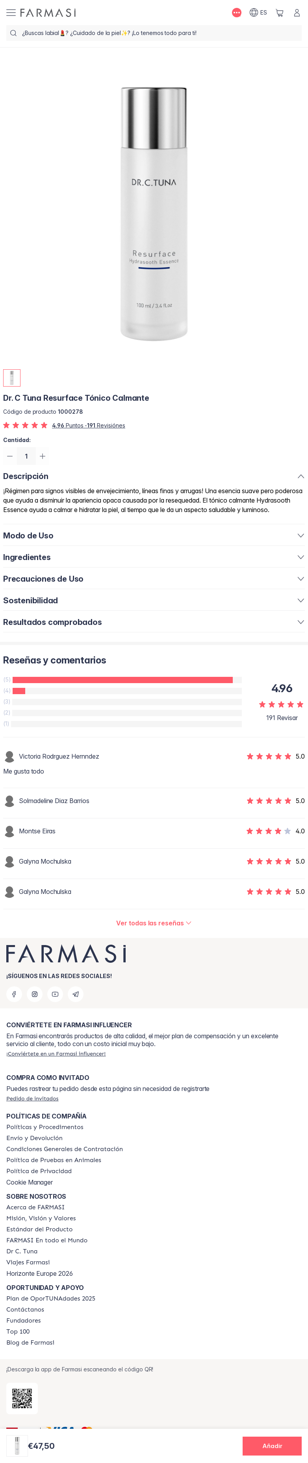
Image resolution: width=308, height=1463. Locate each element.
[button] (272, 1446)
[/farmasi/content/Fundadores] (23, 1321)
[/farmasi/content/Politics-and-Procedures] (44, 1127)
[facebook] (14, 994)
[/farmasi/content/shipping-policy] (34, 1138)
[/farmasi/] (48, 12)
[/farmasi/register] (56, 1053)
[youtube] (55, 994)
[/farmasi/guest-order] (32, 1098)
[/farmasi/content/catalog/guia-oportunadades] (50, 1299)
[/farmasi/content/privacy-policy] (39, 1171)
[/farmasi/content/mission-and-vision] (41, 1218)
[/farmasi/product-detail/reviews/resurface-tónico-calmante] (154, 924)
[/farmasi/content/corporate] (46, 1240)
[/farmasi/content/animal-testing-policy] (53, 1160)
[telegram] (75, 994)
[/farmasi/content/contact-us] (25, 1310)
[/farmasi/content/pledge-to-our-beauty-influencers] (21, 1251)
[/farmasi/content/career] (28, 1262)
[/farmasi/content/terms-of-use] (64, 1149)
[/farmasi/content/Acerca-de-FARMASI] (35, 1207)
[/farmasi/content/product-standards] (39, 1229)
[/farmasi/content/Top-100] (18, 1332)
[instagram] (35, 994)
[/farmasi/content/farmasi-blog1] (30, 1343)
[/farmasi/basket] (279, 12)
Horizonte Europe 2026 (39, 1273)
